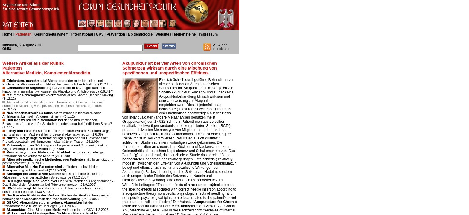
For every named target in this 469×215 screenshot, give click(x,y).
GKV (100, 34)
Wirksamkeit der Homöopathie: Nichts (37, 213)
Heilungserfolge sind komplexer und (35, 181)
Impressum (208, 34)
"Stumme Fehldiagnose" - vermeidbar (36, 95)
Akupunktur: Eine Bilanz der (29, 209)
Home (7, 34)
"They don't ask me (22, 131)
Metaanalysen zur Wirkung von (31, 145)
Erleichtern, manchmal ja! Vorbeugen (36, 80)
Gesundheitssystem (51, 34)
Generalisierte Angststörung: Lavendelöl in (41, 88)
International (82, 34)
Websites (163, 34)
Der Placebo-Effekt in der (26, 195)
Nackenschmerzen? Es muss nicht (34, 113)
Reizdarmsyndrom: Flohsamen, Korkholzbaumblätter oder (53, 152)
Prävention (115, 34)
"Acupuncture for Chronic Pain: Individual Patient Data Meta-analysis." (179, 204)
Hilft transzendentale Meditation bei (35, 120)
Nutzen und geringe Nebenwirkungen (36, 138)
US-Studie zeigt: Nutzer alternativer (35, 188)
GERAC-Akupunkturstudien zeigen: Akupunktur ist (47, 202)
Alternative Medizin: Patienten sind (34, 166)
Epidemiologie (140, 34)
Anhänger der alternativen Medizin (34, 174)
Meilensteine (185, 34)
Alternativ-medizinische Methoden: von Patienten (46, 159)
